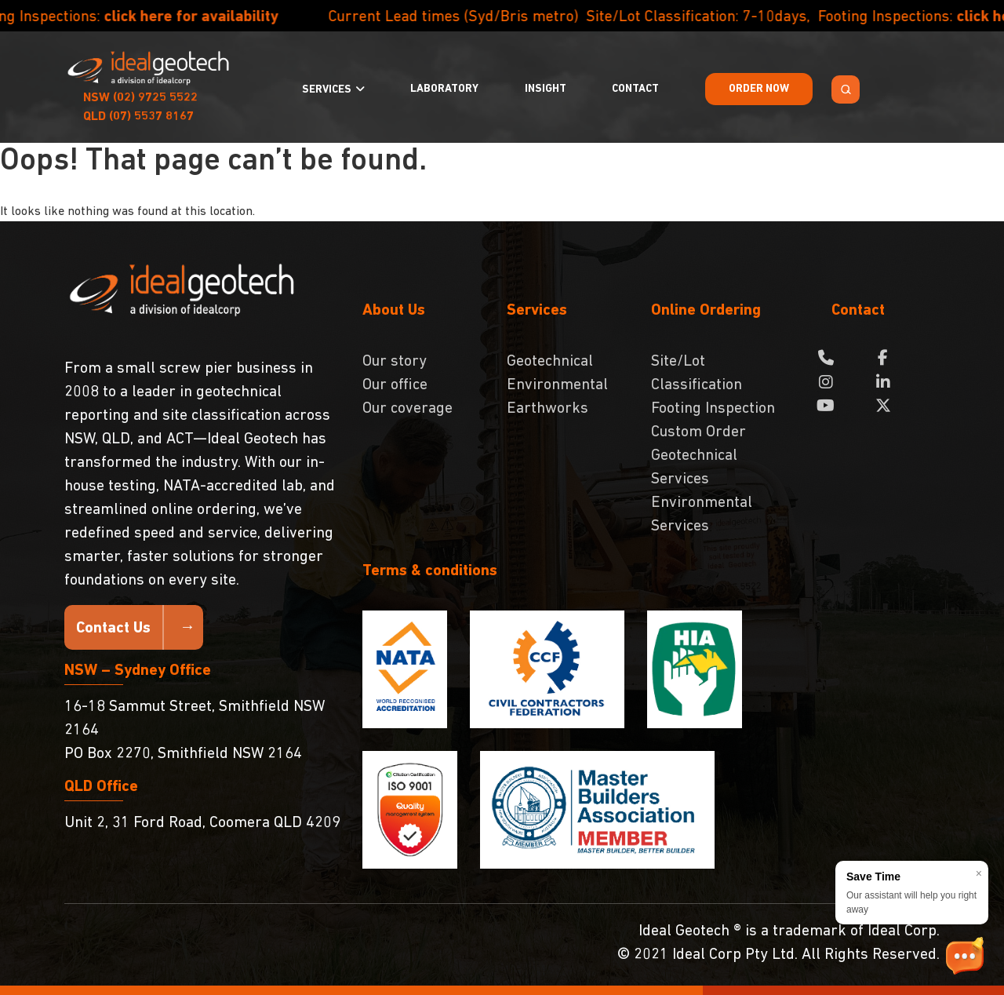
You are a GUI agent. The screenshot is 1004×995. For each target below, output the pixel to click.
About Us (393, 311)
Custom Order (698, 432)
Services (326, 90)
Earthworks (547, 409)
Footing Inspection (713, 409)
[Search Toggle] (845, 89)
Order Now (759, 89)
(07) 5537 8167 (138, 117)
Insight (545, 89)
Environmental (557, 385)
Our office (394, 385)
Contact (635, 89)
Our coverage (407, 409)
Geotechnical (550, 362)
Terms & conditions (429, 571)
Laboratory (444, 89)
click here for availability (219, 17)
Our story (394, 362)
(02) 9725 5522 (140, 98)
